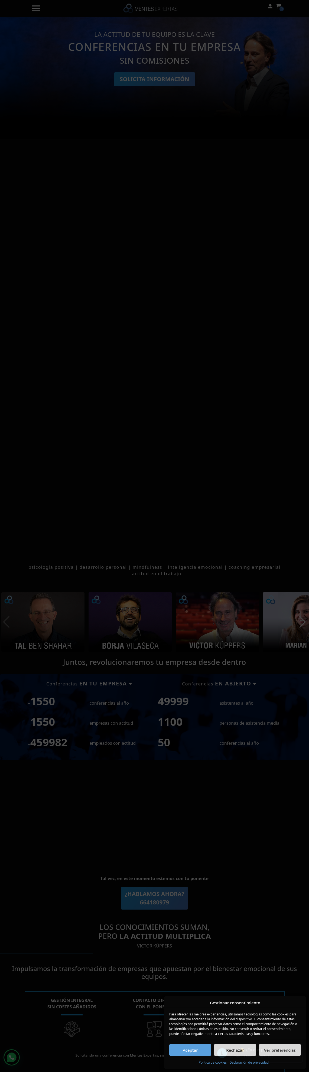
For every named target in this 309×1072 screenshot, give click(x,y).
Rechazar (235, 1050)
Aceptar (190, 1050)
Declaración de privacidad (249, 1062)
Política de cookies (213, 1062)
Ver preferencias (280, 1050)
